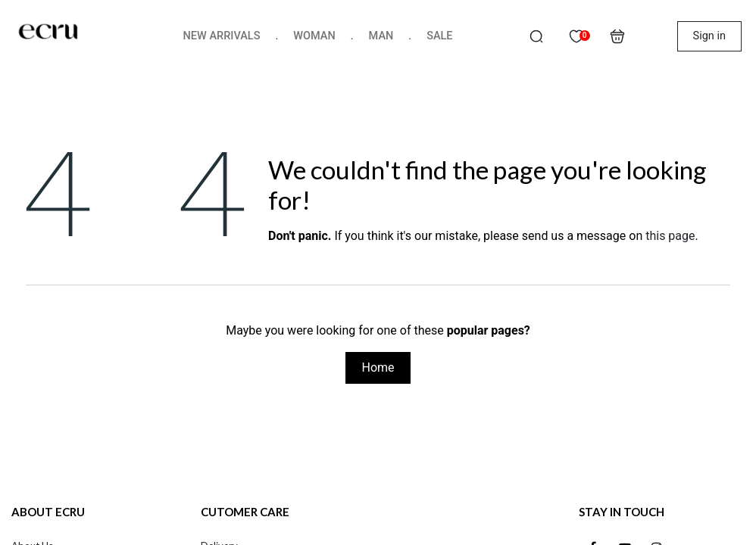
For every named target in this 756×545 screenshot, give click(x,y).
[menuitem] (222, 36)
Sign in (709, 36)
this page (670, 236)
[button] (536, 36)
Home (377, 367)
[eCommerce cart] (617, 36)
